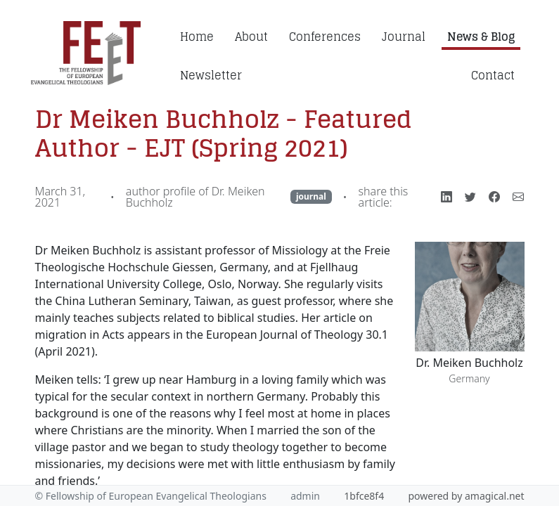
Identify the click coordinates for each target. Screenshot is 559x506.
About (251, 36)
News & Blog (481, 36)
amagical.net (495, 495)
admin (305, 495)
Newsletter (211, 75)
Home (197, 36)
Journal (403, 36)
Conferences (325, 36)
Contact (493, 75)
